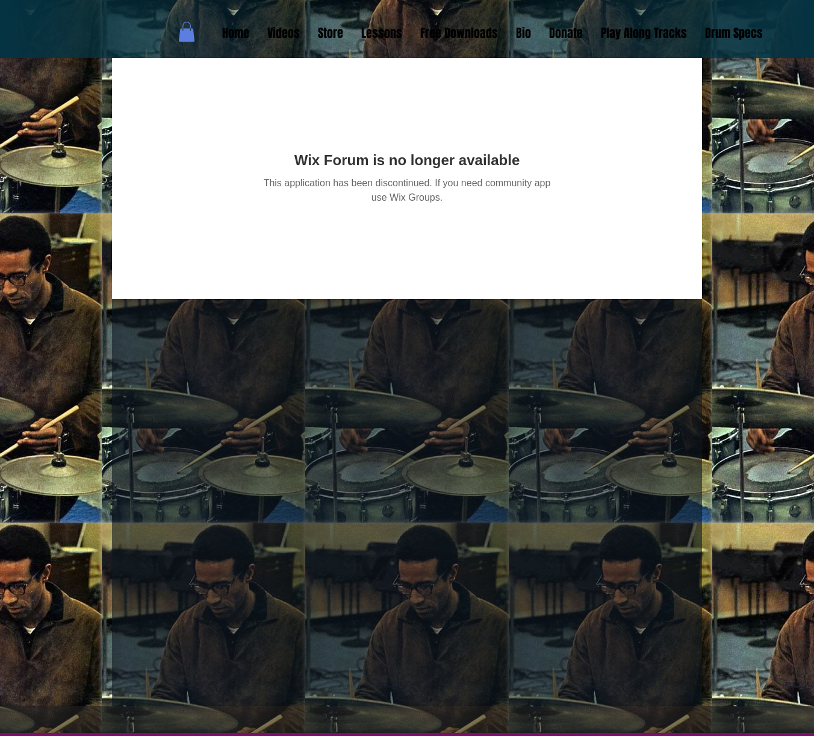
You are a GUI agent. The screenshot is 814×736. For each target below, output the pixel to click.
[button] (186, 32)
